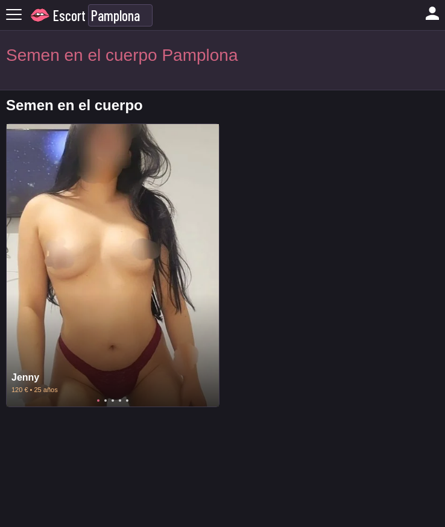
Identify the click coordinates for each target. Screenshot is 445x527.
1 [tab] (98, 400)
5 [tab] (127, 400)
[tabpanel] (113, 265)
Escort (69, 15)
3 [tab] (113, 400)
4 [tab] (120, 400)
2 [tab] (105, 400)
